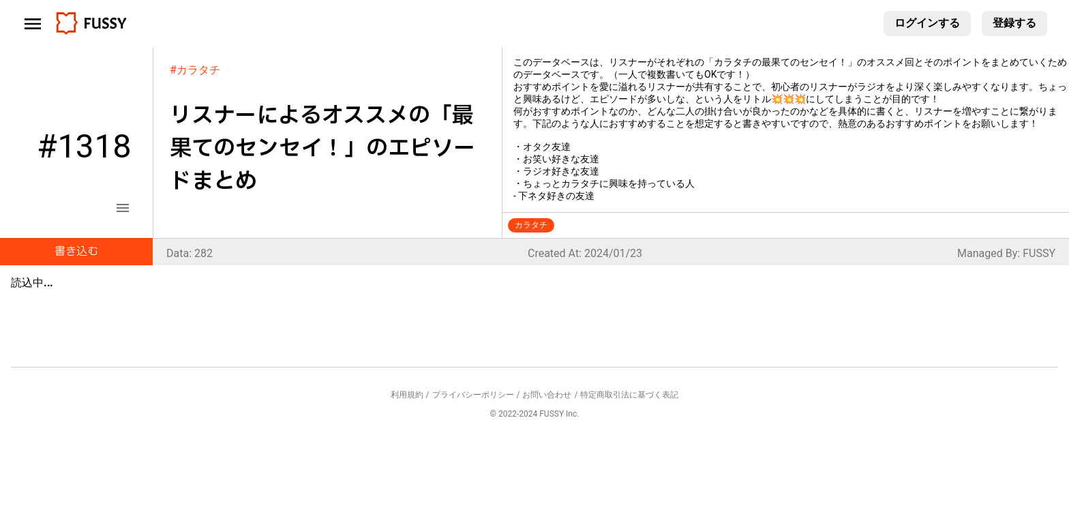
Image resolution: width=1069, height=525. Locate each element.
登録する (1014, 22)
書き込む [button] (76, 251)
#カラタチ (195, 69)
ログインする (927, 22)
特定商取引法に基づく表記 (629, 395)
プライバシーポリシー (473, 395)
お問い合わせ (546, 395)
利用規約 (407, 395)
